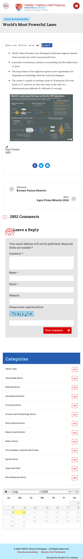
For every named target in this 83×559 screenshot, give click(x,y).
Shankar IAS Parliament (53, 552)
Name (13, 272)
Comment (16, 253)
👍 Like (47, 45)
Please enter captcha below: (26, 311)
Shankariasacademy (27, 552)
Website (14, 295)
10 (24, 512)
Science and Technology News (16, 19)
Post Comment (54, 330)
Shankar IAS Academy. (68, 557)
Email (13, 283)
